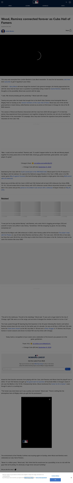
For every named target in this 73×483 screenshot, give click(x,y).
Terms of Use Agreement (41, 477)
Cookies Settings (55, 475)
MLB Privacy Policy (29, 477)
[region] (36, 477)
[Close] (71, 477)
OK (55, 479)
